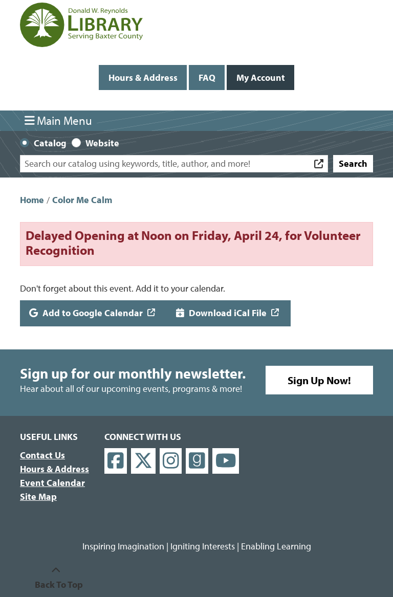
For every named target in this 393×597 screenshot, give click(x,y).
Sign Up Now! (319, 380)
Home (32, 200)
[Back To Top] (56, 577)
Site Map (38, 496)
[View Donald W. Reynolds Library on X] (143, 461)
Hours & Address (143, 77)
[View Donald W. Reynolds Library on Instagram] (171, 461)
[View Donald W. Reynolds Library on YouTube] (225, 461)
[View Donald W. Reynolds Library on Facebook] (115, 461)
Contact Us (42, 455)
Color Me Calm (82, 200)
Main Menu (59, 120)
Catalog (50, 143)
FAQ (207, 77)
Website (102, 143)
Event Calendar (52, 483)
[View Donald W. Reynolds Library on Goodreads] (197, 461)
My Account (260, 77)
